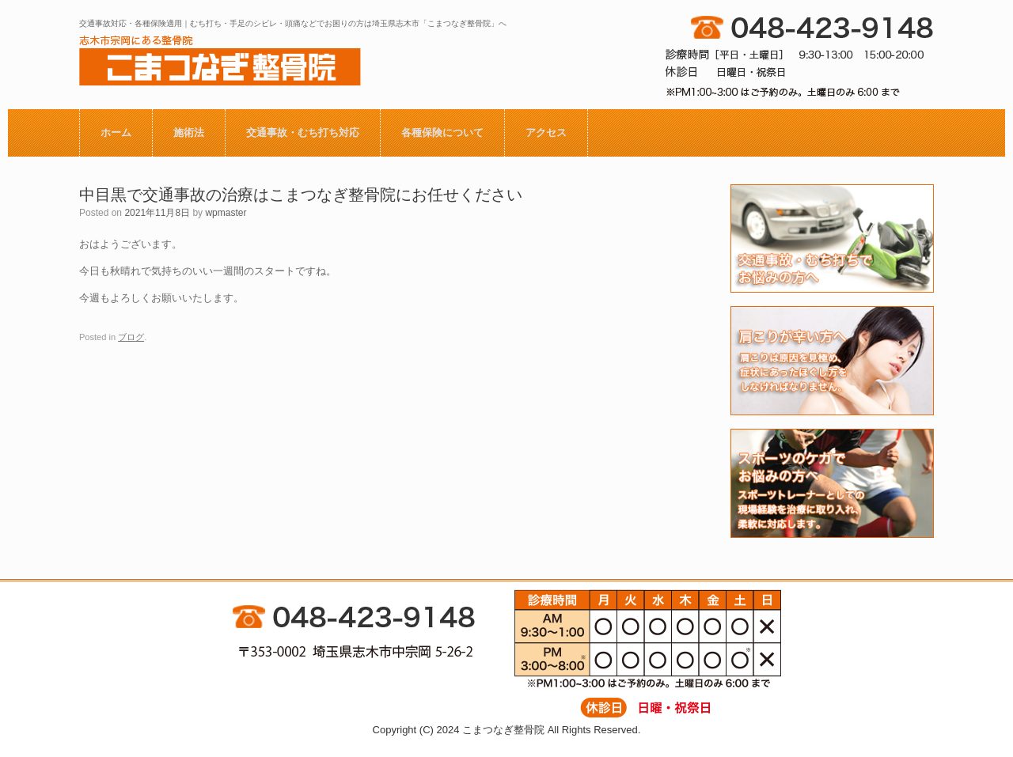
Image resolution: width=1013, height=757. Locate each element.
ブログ (131, 337)
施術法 (188, 132)
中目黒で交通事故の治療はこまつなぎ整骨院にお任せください (300, 194)
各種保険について (442, 132)
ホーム (116, 132)
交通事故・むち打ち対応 (302, 132)
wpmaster (225, 212)
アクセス (546, 132)
